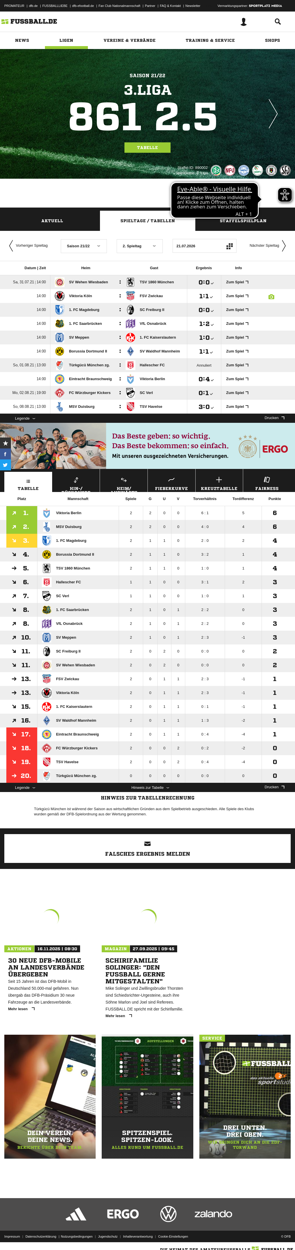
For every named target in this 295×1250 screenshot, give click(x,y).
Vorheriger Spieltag (27, 246)
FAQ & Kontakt (170, 5)
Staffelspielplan (243, 221)
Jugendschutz (108, 1236)
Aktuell (52, 221)
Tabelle (147, 148)
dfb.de (33, 5)
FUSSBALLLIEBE (54, 5)
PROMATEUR (14, 5)
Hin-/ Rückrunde (76, 483)
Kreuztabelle (219, 483)
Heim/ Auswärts (124, 483)
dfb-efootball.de (83, 5)
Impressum (12, 1236)
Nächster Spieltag (269, 246)
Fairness (267, 483)
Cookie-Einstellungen (173, 1236)
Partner (150, 5)
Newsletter (193, 5)
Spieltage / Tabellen (147, 221)
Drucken (274, 418)
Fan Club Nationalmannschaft (119, 5)
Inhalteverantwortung (138, 1236)
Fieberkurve (171, 483)
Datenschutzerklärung (40, 1236)
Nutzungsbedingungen (76, 1236)
